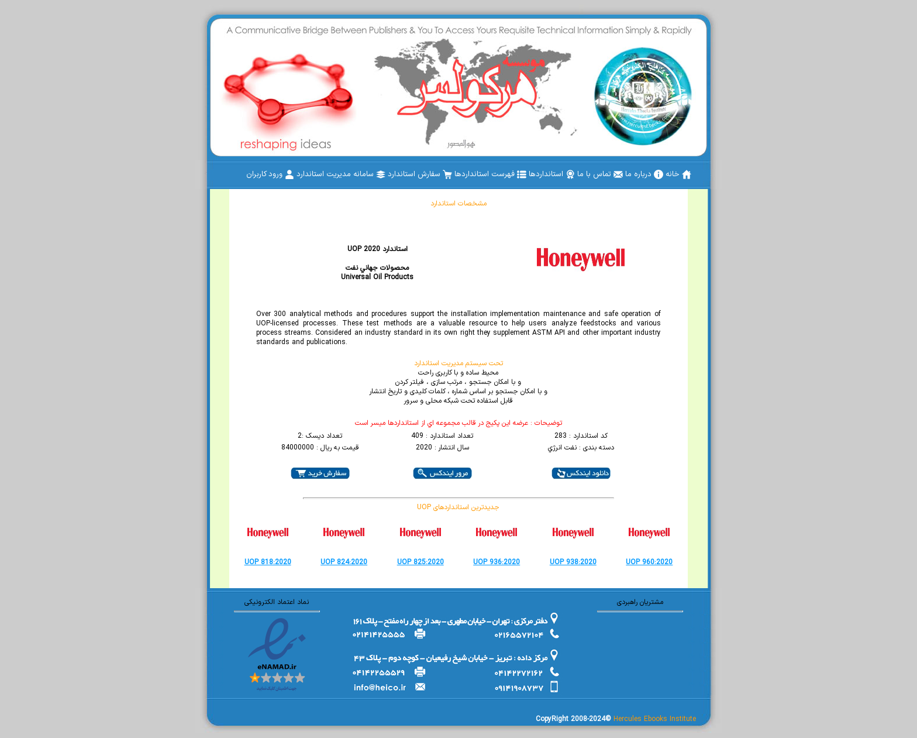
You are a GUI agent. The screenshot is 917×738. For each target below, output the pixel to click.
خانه (678, 174)
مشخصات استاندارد (458, 203)
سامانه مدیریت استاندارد (341, 174)
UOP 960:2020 (649, 562)
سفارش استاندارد (420, 174)
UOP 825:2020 (420, 562)
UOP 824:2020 (343, 562)
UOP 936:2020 (496, 562)
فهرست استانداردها (490, 174)
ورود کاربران (270, 174)
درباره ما (644, 174)
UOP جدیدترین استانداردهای (458, 507)
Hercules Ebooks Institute (654, 719)
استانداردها (552, 174)
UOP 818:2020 (267, 562)
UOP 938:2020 (573, 562)
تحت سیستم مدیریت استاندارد (458, 363)
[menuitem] (678, 174)
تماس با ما (600, 174)
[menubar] (468, 174)
